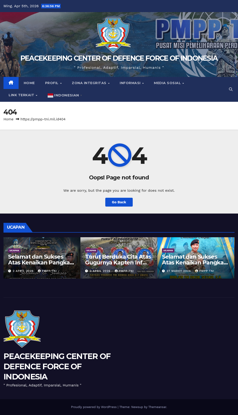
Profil (52, 83)
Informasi (131, 83)
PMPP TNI (47, 271)
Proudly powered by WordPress (94, 407)
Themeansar (157, 407)
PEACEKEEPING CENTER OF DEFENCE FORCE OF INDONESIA (119, 58)
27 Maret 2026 (179, 271)
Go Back (119, 202)
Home (29, 83)
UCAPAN (14, 250)
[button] (231, 89)
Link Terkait (22, 95)
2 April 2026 (24, 271)
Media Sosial (168, 83)
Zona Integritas (89, 83)
